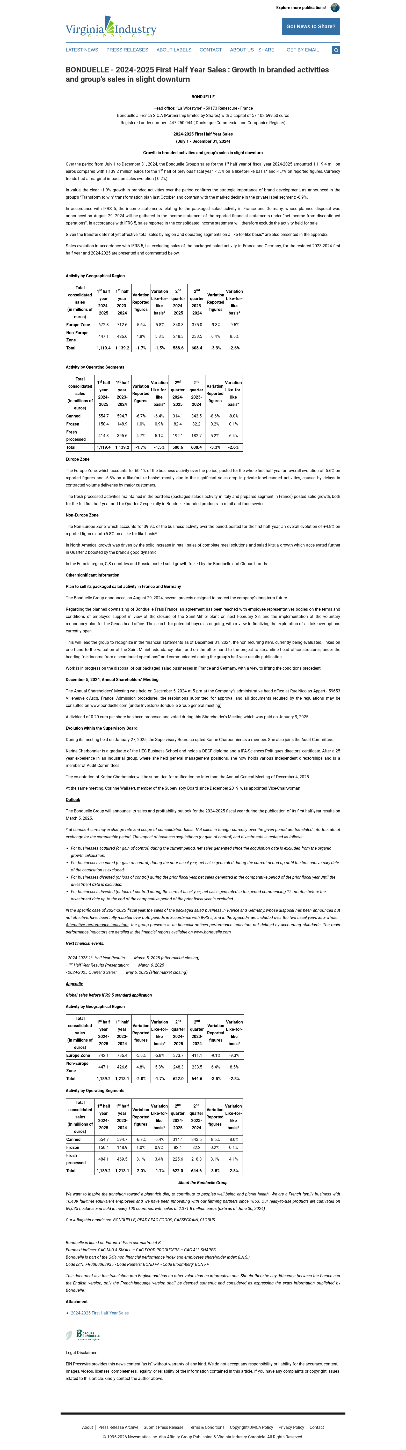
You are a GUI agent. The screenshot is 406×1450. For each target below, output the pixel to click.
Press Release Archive (118, 1427)
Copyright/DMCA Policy (251, 1427)
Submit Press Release (163, 1427)
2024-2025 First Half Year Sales (100, 1313)
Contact (211, 50)
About (87, 1427)
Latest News (82, 50)
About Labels (173, 50)
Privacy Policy (291, 1427)
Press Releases (127, 50)
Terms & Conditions (206, 1427)
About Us (242, 50)
